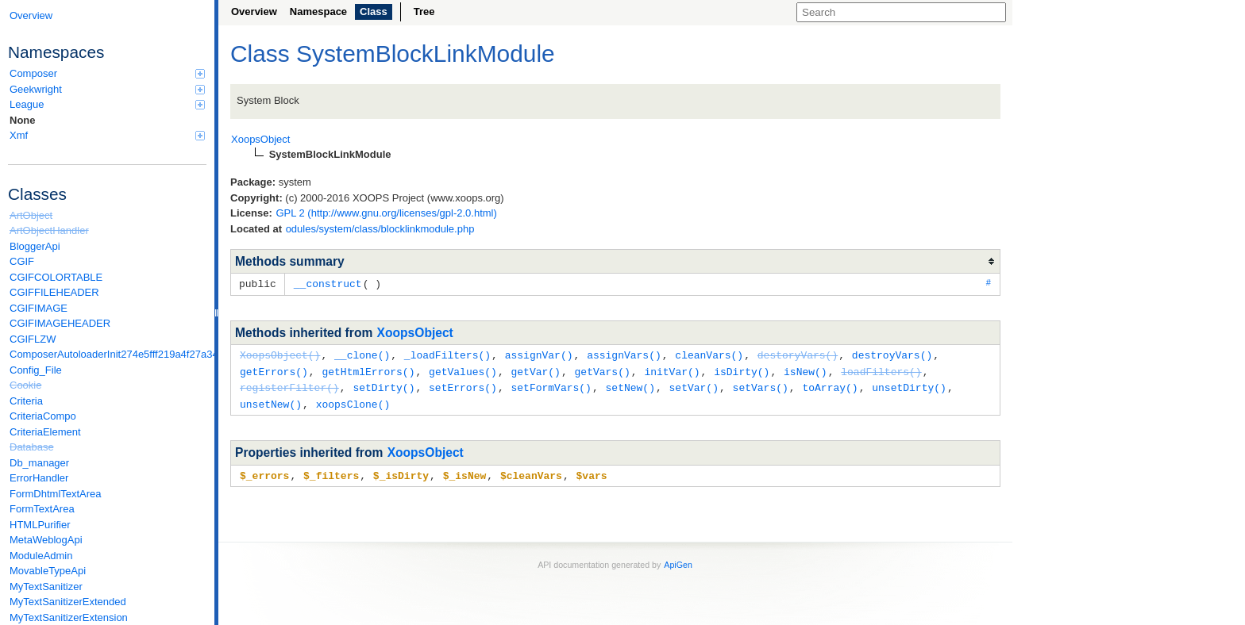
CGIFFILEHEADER (54, 292)
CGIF (22, 261)
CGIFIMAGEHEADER (60, 323)
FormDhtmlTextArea (56, 494)
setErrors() (463, 385)
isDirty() (741, 369)
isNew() (805, 369)
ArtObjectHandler (49, 230)
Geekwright (107, 89)
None (23, 120)
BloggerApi (35, 246)
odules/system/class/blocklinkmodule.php (380, 229)
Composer (107, 73)
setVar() (694, 385)
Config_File (36, 370)
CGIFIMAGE (38, 308)
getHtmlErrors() (368, 369)
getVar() (535, 369)
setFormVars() (551, 385)
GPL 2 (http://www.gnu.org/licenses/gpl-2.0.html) (386, 213)
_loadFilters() (447, 354)
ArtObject (31, 215)
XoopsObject (415, 332)
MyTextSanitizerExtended (68, 602)
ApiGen (678, 560)
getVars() (602, 369)
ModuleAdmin (41, 556)
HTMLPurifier (40, 525)
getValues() (463, 369)
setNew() (629, 385)
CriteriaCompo (43, 416)
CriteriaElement (45, 432)
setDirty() (383, 385)
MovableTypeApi (48, 571)
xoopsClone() (353, 400)
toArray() (830, 385)
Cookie (25, 385)
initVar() (672, 369)
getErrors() (274, 369)
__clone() (362, 354)
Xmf (107, 135)
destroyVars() (892, 354)
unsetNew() (271, 400)
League (107, 104)
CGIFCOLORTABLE (56, 277)
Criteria (26, 401)
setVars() (760, 385)
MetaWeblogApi (46, 540)
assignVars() (624, 354)
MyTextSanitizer (46, 586)
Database (32, 447)
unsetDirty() (909, 385)
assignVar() (539, 354)
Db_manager (39, 463)
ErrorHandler (39, 478)
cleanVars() (709, 354)
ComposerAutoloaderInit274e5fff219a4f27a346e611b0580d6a (108, 354)
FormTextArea (42, 509)
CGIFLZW (33, 339)
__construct (328, 283)
